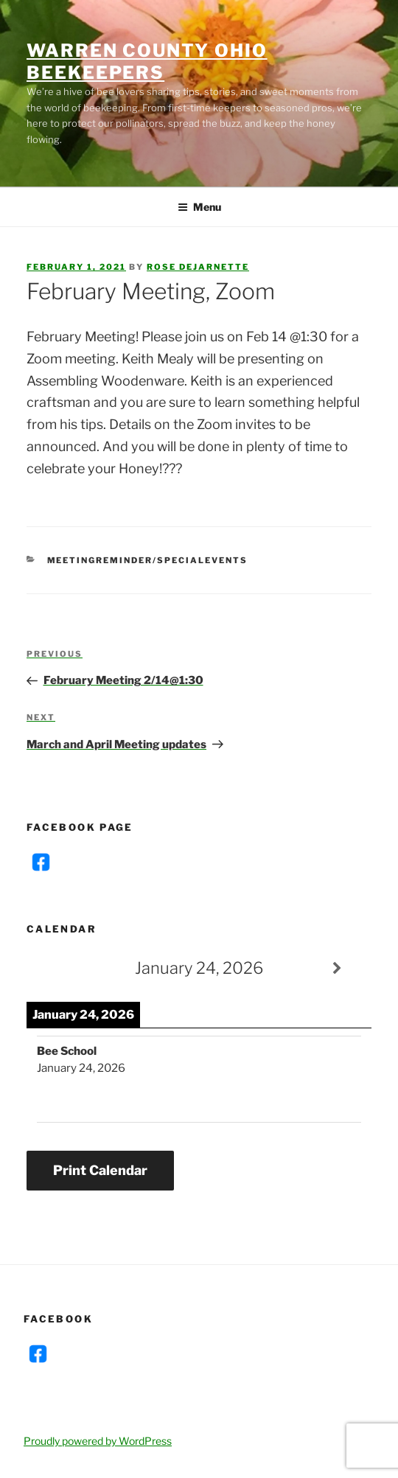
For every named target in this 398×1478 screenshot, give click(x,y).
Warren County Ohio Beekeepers (147, 61)
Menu (199, 207)
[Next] (336, 968)
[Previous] (61, 968)
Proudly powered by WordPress (98, 1441)
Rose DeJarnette (198, 267)
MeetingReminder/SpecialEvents (147, 560)
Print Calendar (100, 1170)
